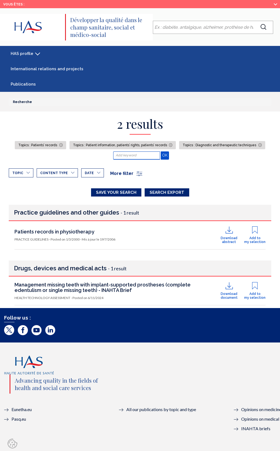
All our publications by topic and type (161, 409)
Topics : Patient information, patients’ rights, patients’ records (120, 145)
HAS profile (22, 53)
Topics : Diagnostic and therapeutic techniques (220, 145)
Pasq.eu (18, 418)
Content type (54, 173)
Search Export (167, 192)
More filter (126, 173)
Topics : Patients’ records (38, 145)
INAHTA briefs (255, 428)
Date (89, 173)
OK (165, 155)
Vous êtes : (13, 4)
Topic (17, 173)
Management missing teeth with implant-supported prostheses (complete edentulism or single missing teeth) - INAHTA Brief (102, 287)
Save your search (116, 192)
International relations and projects (47, 68)
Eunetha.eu (21, 409)
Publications (23, 84)
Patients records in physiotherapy (54, 232)
